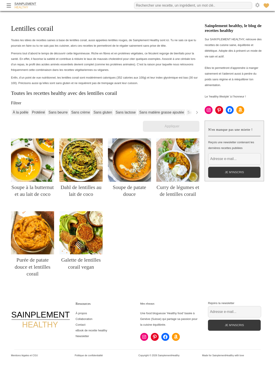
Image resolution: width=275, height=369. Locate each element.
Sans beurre (58, 112)
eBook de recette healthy (91, 330)
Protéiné (38, 112)
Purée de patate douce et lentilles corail (33, 266)
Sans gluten (102, 112)
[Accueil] (25, 5)
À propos (81, 313)
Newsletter (82, 336)
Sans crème (80, 112)
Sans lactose (126, 112)
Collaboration (84, 319)
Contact (81, 324)
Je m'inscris (234, 172)
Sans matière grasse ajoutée (161, 112)
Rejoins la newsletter (221, 303)
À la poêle (20, 112)
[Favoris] (266, 5)
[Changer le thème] (257, 5)
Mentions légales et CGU (24, 355)
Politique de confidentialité (89, 355)
